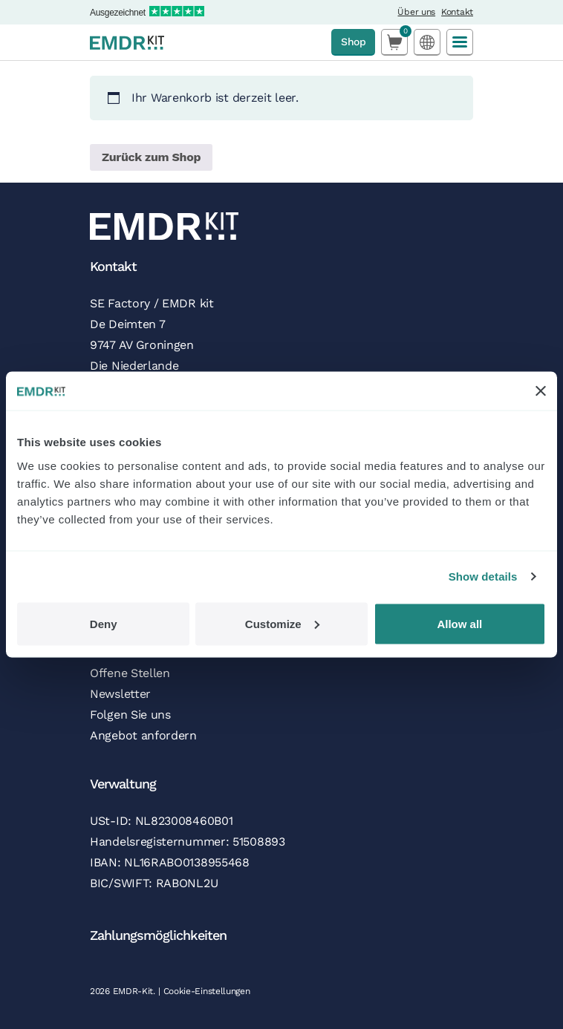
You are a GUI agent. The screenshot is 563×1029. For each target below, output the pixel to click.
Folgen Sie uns (130, 715)
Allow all (459, 623)
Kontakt (457, 12)
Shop (353, 42)
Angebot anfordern (143, 735)
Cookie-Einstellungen (206, 991)
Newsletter (120, 694)
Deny (103, 623)
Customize (282, 623)
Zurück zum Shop (151, 157)
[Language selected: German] (427, 42)
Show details (483, 576)
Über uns (416, 12)
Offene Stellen (130, 673)
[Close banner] (541, 391)
